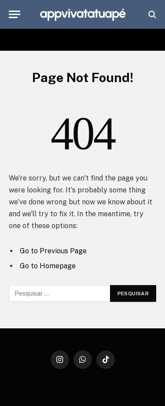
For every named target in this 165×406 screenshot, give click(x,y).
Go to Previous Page (53, 251)
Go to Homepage (48, 266)
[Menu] (14, 14)
